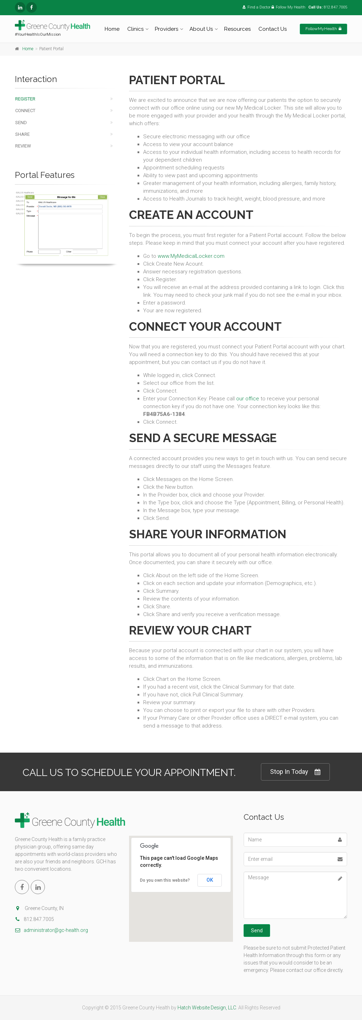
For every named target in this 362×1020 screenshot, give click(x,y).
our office (247, 398)
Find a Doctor (256, 7)
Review (23, 146)
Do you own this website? (165, 880)
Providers (166, 29)
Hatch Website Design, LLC (206, 1007)
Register (25, 99)
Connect (25, 110)
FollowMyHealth (323, 28)
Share (22, 134)
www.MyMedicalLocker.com (191, 256)
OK (209, 880)
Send (21, 122)
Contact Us (272, 29)
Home (112, 29)
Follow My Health (288, 7)
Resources (237, 29)
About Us (201, 29)
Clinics (135, 29)
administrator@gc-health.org (51, 930)
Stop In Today (295, 772)
